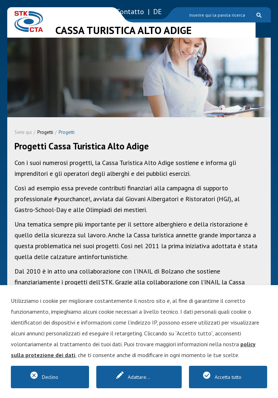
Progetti (45, 132)
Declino (50, 377)
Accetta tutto (228, 377)
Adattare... (139, 377)
